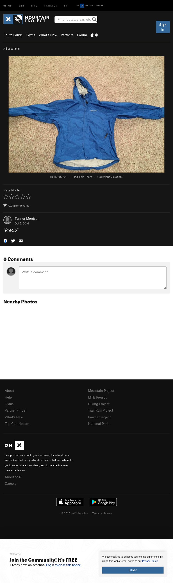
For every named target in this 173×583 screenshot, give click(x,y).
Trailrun (50, 5)
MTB (21, 5)
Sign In (162, 26)
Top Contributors (17, 424)
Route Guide (13, 35)
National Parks (99, 424)
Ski (66, 5)
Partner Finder (16, 410)
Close (133, 570)
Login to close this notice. (64, 565)
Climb (7, 5)
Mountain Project (101, 390)
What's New (48, 35)
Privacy (107, 513)
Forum (82, 35)
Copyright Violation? (110, 177)
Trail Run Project (100, 410)
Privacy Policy (150, 561)
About (9, 390)
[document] (133, 564)
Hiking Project (98, 404)
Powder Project (99, 417)
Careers (10, 483)
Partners (67, 35)
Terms (96, 513)
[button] (5, 240)
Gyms (30, 35)
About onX (13, 477)
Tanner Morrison (27, 218)
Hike (34, 5)
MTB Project (97, 397)
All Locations (11, 48)
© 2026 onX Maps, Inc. (75, 513)
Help (8, 397)
